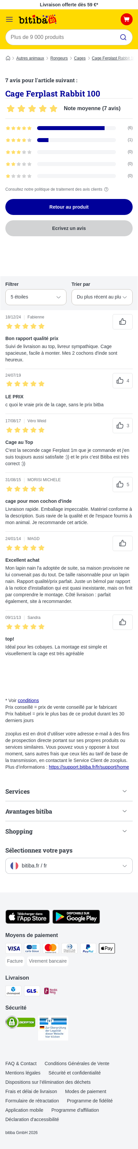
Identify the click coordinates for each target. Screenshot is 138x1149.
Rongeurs (59, 58)
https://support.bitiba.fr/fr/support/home (89, 767)
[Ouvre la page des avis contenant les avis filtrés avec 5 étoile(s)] (69, 128)
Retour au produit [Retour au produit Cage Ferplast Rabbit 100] (69, 207)
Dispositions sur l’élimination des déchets (48, 1082)
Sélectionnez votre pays (39, 850)
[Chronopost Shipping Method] (13, 992)
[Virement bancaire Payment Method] (47, 961)
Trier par (81, 284)
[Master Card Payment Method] (51, 949)
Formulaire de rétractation (32, 1100)
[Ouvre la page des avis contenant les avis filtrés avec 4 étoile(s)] (69, 140)
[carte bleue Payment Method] (32, 949)
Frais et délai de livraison (31, 1091)
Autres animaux (30, 58)
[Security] (20, 1023)
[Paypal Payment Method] (88, 949)
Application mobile (24, 1110)
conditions (28, 700)
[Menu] (9, 19)
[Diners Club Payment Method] (69, 949)
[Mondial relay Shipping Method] (51, 992)
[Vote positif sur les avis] (123, 321)
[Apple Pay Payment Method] (107, 949)
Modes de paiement (85, 1091)
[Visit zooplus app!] (27, 922)
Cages (80, 58)
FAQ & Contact (20, 1063)
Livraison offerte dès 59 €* (69, 4)
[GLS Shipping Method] (32, 992)
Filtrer (12, 284)
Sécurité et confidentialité (74, 1072)
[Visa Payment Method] (13, 949)
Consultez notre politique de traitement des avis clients (57, 189)
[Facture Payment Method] (15, 961)
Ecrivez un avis (69, 228)
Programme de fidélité (90, 1100)
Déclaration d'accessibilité (32, 1119)
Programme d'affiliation (75, 1110)
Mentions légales (22, 1072)
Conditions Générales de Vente (76, 1063)
